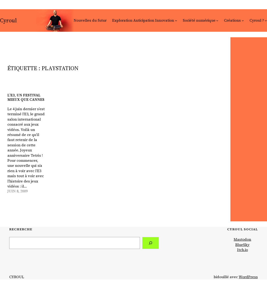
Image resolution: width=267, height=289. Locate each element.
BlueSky (242, 244)
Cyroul (8, 20)
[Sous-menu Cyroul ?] (266, 20)
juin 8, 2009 (17, 191)
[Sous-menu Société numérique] (217, 20)
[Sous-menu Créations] (243, 20)
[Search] (150, 243)
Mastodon (242, 239)
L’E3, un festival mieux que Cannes (25, 97)
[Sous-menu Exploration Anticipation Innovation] (176, 20)
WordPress (248, 277)
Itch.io (242, 249)
